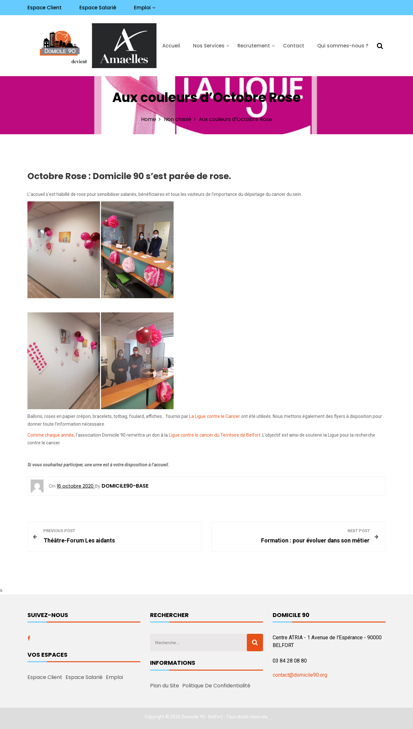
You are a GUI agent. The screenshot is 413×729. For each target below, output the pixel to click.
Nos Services (209, 45)
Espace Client (44, 7)
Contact (293, 45)
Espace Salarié (97, 7)
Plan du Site (164, 685)
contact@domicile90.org (300, 675)
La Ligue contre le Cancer (214, 416)
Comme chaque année (50, 435)
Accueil (171, 45)
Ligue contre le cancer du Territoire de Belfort (214, 435)
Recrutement (253, 45)
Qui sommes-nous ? (342, 45)
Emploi (142, 7)
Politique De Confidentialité (216, 685)
